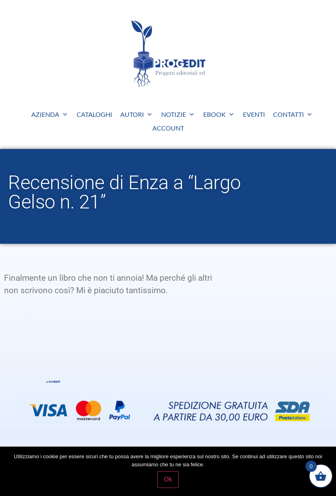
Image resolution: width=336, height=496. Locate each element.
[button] (50, 114)
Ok (168, 479)
